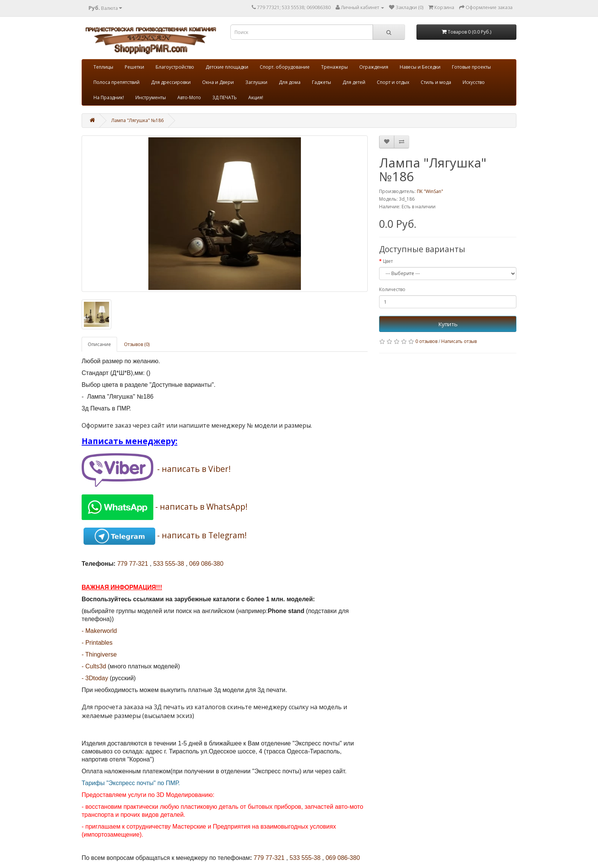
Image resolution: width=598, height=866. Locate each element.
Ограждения (373, 67)
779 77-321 (132, 563)
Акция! (255, 97)
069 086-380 (206, 563)
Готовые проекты (471, 67)
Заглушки (256, 82)
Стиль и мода (436, 82)
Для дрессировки (171, 82)
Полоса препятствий (116, 82)
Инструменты (150, 97)
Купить (448, 324)
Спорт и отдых (393, 82)
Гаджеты (321, 82)
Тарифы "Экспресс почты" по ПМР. (131, 783)
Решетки (134, 67)
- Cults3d (94, 666)
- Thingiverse (99, 654)
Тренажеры (334, 67)
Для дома (290, 82)
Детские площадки (227, 67)
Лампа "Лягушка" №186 (137, 120)
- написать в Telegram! (202, 535)
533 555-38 (168, 563)
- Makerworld (99, 631)
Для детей (353, 82)
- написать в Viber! (194, 469)
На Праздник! (108, 97)
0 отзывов (426, 341)
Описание (99, 344)
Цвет (388, 261)
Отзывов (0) (137, 344)
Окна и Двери (218, 82)
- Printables (97, 642)
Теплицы (103, 67)
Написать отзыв (459, 341)
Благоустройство (175, 67)
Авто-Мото (189, 97)
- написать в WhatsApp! (201, 506)
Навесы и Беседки (420, 67)
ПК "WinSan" (430, 191)
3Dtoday (96, 678)
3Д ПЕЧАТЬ (224, 97)
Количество (392, 289)
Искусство (474, 82)
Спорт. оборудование (285, 67)
